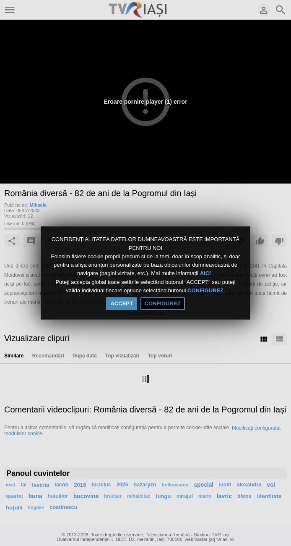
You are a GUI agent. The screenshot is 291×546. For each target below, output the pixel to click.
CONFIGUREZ (205, 290)
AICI (206, 273)
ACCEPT (121, 303)
